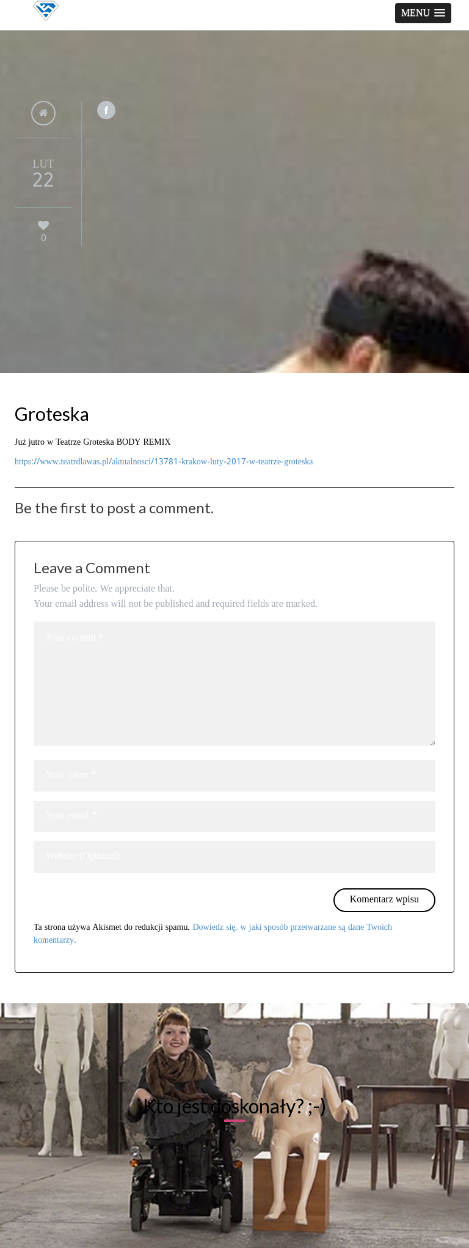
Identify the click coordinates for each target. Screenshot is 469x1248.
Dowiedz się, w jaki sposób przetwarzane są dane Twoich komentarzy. (213, 934)
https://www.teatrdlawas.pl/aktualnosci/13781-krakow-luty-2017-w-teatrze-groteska (164, 462)
